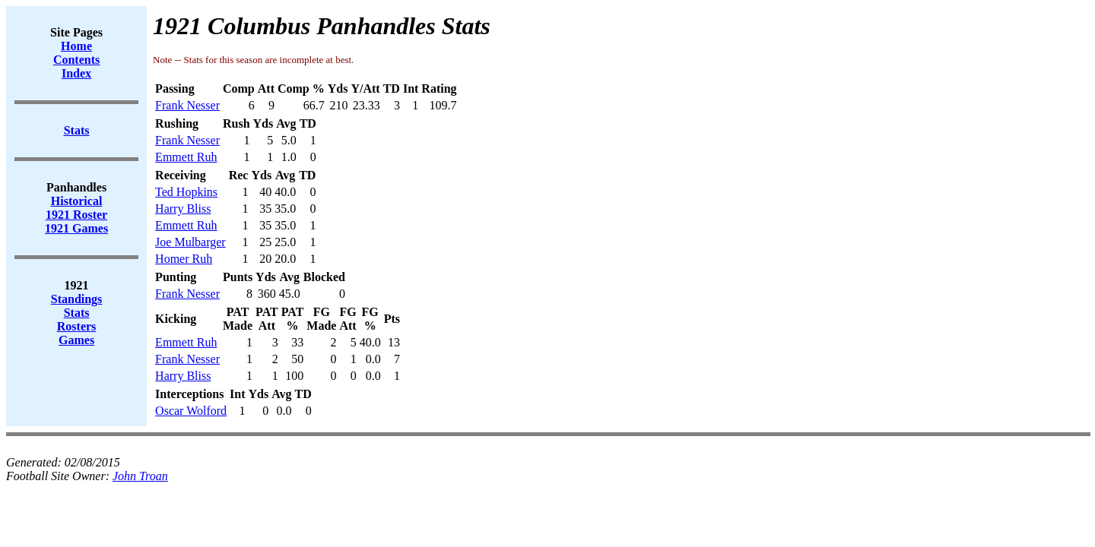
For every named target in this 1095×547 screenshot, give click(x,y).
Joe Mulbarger (190, 242)
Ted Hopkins (186, 191)
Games (76, 340)
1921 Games (76, 228)
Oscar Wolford (191, 410)
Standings (77, 298)
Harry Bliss (183, 208)
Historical (77, 200)
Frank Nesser (187, 105)
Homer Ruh (183, 258)
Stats (77, 312)
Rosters (77, 326)
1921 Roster (76, 214)
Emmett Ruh (186, 156)
